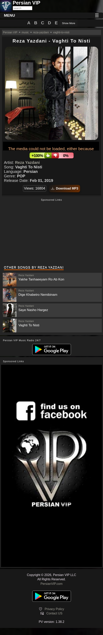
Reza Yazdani (27, 162)
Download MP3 (64, 188)
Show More (68, 23)
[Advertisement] (51, 232)
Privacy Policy (54, 609)
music (25, 32)
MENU (9, 15)
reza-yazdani (41, 32)
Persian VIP (10, 32)
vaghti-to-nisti (61, 32)
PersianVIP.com (52, 583)
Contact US (54, 613)
